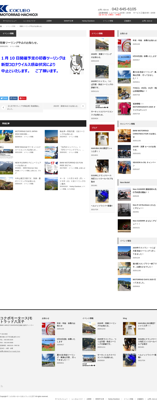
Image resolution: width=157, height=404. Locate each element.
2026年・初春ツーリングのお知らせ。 (101, 55)
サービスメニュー (10, 21)
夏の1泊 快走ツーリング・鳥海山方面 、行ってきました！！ (144, 75)
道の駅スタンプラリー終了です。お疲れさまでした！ (145, 265)
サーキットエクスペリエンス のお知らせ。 (102, 113)
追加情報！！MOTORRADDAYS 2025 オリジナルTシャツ (144, 107)
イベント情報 (108, 21)
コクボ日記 (71, 189)
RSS (1, 386)
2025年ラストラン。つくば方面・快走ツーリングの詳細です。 (102, 84)
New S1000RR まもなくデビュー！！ (144, 222)
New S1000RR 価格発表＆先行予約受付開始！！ (144, 190)
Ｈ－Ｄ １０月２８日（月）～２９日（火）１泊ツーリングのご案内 (72, 181)
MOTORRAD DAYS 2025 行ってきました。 (144, 281)
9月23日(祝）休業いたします (145, 56)
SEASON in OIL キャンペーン (144, 164)
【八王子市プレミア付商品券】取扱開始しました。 (23, 107)
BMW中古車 (68, 21)
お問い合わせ (147, 21)
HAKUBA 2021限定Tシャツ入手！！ (101, 149)
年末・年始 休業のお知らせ (145, 40)
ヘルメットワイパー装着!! (101, 206)
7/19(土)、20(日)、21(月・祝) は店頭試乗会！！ (145, 89)
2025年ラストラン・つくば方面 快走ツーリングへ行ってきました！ (144, 251)
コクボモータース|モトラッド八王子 (16, 320)
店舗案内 (127, 21)
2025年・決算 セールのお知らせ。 (144, 148)
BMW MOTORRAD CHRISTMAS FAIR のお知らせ (144, 134)
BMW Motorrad (28, 168)
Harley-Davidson (88, 21)
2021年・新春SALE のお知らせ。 (66, 106)
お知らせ (33, 171)
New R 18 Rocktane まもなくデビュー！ (144, 206)
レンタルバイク (29, 21)
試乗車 (49, 21)
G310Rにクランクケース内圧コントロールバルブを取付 (102, 178)
